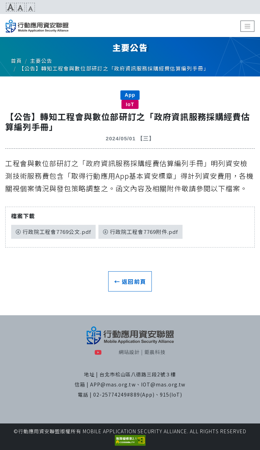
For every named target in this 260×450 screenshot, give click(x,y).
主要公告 (41, 60)
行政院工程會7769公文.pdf (53, 231)
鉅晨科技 (154, 351)
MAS (37, 26)
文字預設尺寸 (20, 7)
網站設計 (129, 351)
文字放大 (10, 7)
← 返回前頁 (130, 281)
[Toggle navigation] (247, 26)
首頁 (16, 60)
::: (2, 7)
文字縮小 (30, 7)
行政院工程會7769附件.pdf (140, 231)
